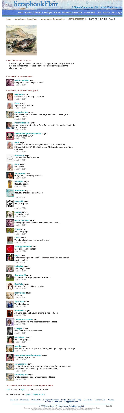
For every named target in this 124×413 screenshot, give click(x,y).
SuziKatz (19, 284)
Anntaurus (20, 190)
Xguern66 (19, 302)
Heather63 (19, 310)
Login (119, 12)
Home (20, 12)
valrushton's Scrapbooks (52, 19)
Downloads (77, 12)
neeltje (18, 346)
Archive (106, 12)
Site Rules (58, 402)
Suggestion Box (71, 402)
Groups (37, 12)
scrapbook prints (75, 410)
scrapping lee (21, 112)
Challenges (47, 12)
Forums (57, 12)
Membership (100, 400)
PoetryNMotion (22, 123)
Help (79, 400)
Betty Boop (20, 293)
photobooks (88, 410)
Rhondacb (19, 155)
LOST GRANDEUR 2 (76, 19)
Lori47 (18, 238)
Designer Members (51, 400)
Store (98, 12)
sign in (23, 389)
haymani (19, 94)
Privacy (111, 400)
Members (66, 12)
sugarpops (20, 173)
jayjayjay (19, 266)
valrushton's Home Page (26, 19)
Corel (17, 229)
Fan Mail (71, 400)
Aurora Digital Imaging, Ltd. (73, 406)
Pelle (17, 103)
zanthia (18, 212)
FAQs (63, 400)
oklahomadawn (22, 80)
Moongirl (19, 181)
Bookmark (24, 400)
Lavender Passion (23, 319)
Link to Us (88, 400)
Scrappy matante (23, 246)
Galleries (28, 12)
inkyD (17, 255)
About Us (14, 400)
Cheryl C (19, 328)
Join (113, 12)
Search (48, 402)
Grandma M (20, 275)
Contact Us (36, 400)
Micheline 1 (20, 337)
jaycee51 (19, 201)
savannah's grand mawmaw (28, 133)
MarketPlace (89, 12)
